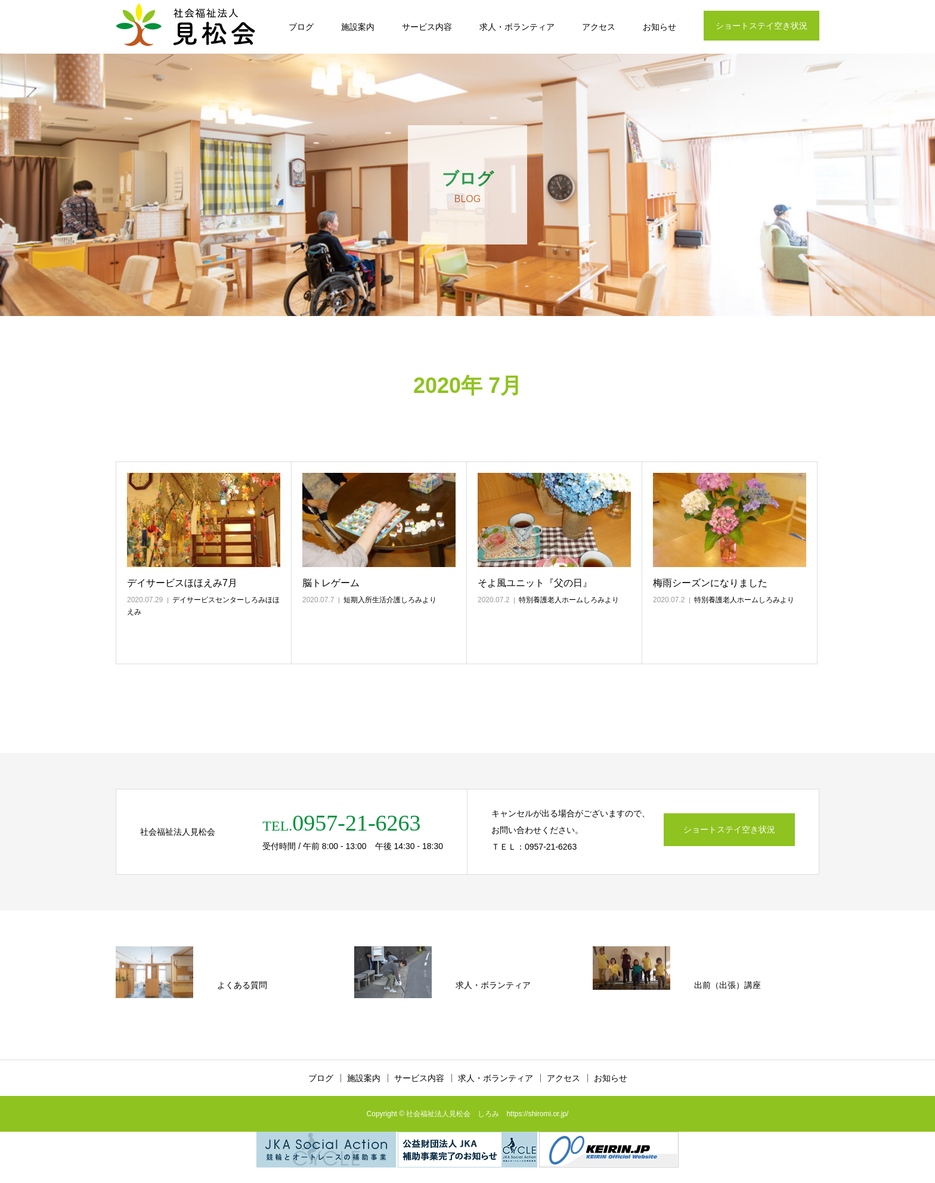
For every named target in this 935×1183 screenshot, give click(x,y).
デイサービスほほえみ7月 (182, 583)
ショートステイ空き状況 (761, 25)
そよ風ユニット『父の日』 (535, 583)
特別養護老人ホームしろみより (569, 600)
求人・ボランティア (517, 27)
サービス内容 (427, 27)
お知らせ (659, 27)
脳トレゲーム (331, 583)
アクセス (598, 27)
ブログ (301, 27)
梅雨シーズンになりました (710, 583)
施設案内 (357, 27)
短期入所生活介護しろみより (389, 600)
